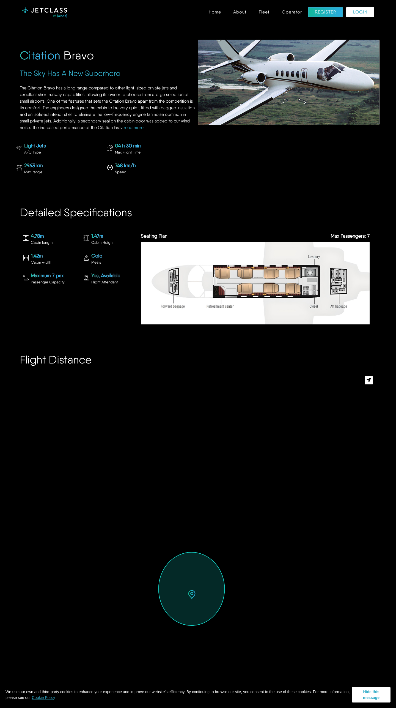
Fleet (264, 12)
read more (134, 127)
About (239, 12)
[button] (192, 595)
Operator (292, 12)
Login (360, 12)
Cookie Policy (43, 697)
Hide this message (371, 695)
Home (215, 12)
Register (325, 12)
